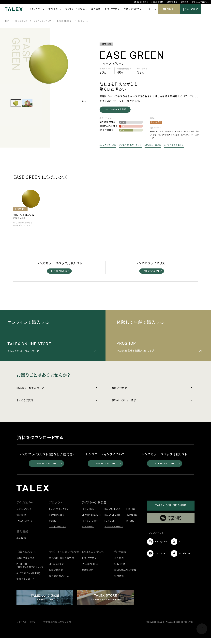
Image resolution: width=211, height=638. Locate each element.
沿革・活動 (119, 564)
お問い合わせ (172, 2)
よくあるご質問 (157, 2)
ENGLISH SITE (141, 2)
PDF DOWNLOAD (60, 271)
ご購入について (132, 9)
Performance (56, 515)
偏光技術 (21, 515)
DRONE (130, 521)
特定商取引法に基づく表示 (57, 622)
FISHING (131, 509)
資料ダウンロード (25, 579)
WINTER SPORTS (114, 526)
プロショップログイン (200, 2)
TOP (7, 21)
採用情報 (119, 576)
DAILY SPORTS (113, 515)
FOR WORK (88, 526)
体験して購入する (25, 558)
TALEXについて (24, 521)
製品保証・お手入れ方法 (56, 388)
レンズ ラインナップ (59, 509)
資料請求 (185, 2)
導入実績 (96, 9)
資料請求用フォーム (59, 576)
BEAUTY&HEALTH (91, 515)
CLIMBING (132, 515)
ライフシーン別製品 (76, 9)
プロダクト (54, 9)
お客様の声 (87, 570)
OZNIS (52, 521)
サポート (151, 9)
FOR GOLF (110, 521)
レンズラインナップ (42, 21)
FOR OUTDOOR (90, 521)
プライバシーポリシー (27, 622)
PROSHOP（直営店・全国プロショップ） (30, 566)
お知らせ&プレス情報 (125, 570)
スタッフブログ (112, 9)
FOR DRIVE (88, 509)
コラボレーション (57, 526)
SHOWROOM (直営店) (28, 573)
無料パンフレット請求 (152, 400)
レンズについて (24, 509)
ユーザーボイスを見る (115, 109)
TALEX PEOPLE (90, 564)
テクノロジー (36, 9)
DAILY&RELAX (112, 509)
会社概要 (119, 558)
